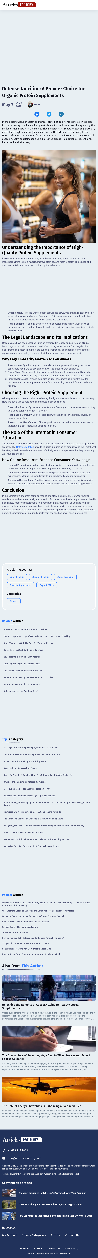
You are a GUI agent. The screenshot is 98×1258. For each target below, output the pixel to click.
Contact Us (72, 1235)
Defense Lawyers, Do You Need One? (21, 691)
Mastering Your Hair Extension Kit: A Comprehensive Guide (31, 846)
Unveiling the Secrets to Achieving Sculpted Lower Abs (29, 796)
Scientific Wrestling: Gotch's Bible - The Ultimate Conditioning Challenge (38, 775)
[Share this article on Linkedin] (61, 114)
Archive (55, 1235)
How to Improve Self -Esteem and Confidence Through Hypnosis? (33, 938)
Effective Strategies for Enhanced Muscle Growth (27, 789)
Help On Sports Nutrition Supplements (22, 684)
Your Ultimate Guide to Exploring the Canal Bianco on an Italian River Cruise (38, 911)
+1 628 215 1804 (15, 1150)
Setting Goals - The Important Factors (20, 927)
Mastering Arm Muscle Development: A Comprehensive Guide (32, 812)
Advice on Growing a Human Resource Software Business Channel (33, 916)
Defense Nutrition (25, 447)
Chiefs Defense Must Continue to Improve (23, 650)
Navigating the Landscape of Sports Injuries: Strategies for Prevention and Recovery (44, 826)
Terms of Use (54, 1248)
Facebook (24, 1248)
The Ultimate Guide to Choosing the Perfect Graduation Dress (33, 754)
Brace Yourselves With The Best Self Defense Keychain (29, 643)
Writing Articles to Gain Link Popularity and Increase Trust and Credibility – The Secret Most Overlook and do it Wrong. (46, 904)
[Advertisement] (49, 32)
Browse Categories (34, 1235)
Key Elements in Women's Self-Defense (22, 657)
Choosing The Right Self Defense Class (22, 664)
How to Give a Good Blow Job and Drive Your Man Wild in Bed (31, 954)
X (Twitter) (38, 1248)
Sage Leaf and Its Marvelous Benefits (21, 768)
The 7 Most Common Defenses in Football (23, 670)
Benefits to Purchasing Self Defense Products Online (28, 677)
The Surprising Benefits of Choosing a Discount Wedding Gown (33, 819)
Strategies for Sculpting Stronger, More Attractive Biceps (31, 747)
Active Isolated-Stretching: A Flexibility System (26, 761)
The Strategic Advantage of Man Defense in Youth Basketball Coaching (37, 636)
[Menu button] (93, 5)
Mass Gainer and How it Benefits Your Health (25, 832)
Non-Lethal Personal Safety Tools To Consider (25, 629)
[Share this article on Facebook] (36, 114)
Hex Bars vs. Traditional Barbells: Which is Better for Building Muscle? (36, 839)
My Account (9, 1235)
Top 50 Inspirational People (15, 932)
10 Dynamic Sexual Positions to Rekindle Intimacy (25, 943)
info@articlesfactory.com (21, 1158)
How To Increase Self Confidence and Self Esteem (25, 921)
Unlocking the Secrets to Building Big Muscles (25, 782)
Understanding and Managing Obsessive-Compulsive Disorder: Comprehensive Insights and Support (47, 803)
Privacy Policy (71, 1248)
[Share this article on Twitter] (49, 114)
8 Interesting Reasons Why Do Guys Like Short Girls (26, 949)
